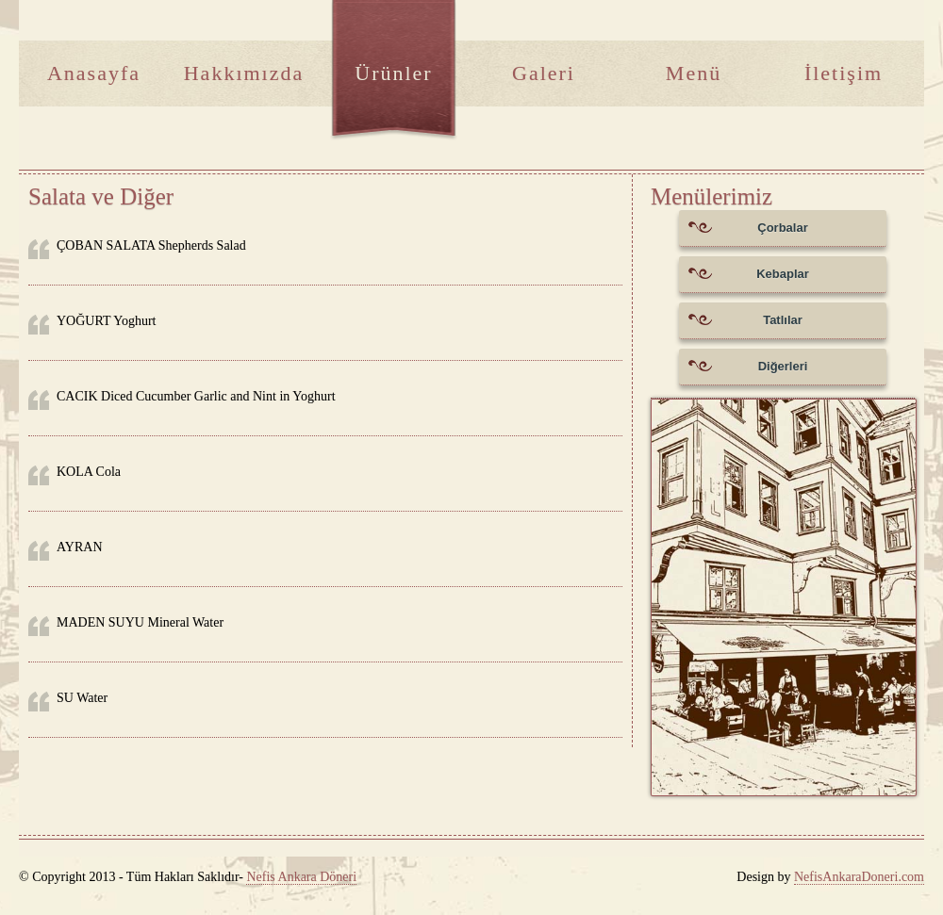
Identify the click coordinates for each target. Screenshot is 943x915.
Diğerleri (747, 371)
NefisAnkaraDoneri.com (859, 877)
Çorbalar (748, 233)
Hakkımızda (244, 73)
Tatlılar (745, 325)
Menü (693, 73)
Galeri (543, 73)
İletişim (843, 73)
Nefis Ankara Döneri (301, 877)
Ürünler (393, 73)
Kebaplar (748, 279)
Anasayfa (94, 73)
